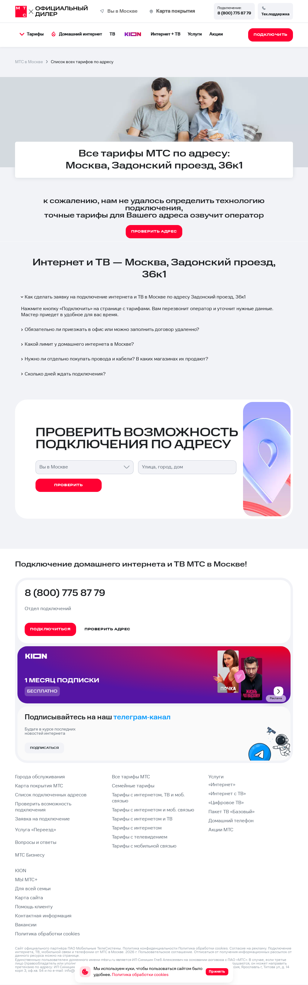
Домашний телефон (231, 821)
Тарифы (32, 34)
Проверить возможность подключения (43, 807)
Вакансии (25, 925)
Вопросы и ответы (35, 842)
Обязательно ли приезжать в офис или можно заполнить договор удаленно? (109, 329)
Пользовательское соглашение (165, 952)
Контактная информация (43, 916)
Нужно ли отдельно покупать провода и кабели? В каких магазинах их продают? (114, 359)
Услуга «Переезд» (35, 830)
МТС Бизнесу (30, 855)
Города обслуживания (40, 777)
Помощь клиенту (34, 907)
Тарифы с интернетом (137, 828)
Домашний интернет (76, 34)
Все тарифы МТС (131, 777)
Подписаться (44, 748)
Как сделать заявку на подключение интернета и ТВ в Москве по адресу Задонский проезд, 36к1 (133, 297)
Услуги (195, 34)
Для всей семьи (33, 889)
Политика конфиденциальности (150, 948)
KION (20, 871)
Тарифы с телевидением (139, 837)
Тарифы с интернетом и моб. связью (153, 810)
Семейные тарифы (133, 786)
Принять (217, 971)
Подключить (76, 309)
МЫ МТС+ (26, 880)
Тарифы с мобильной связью (144, 846)
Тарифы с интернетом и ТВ (142, 819)
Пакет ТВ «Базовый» (231, 812)
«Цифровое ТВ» (226, 803)
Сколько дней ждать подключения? (63, 374)
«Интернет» (221, 785)
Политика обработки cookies (47, 934)
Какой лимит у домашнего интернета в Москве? (77, 344)
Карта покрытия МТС (39, 786)
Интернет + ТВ (165, 34)
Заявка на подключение (42, 819)
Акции (216, 34)
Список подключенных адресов (51, 795)
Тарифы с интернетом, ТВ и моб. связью (148, 798)
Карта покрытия (175, 11)
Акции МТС (220, 830)
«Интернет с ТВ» (227, 794)
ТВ (112, 34)
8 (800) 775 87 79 (234, 13)
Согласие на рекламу (247, 948)
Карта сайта (29, 898)
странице (71, 955)
